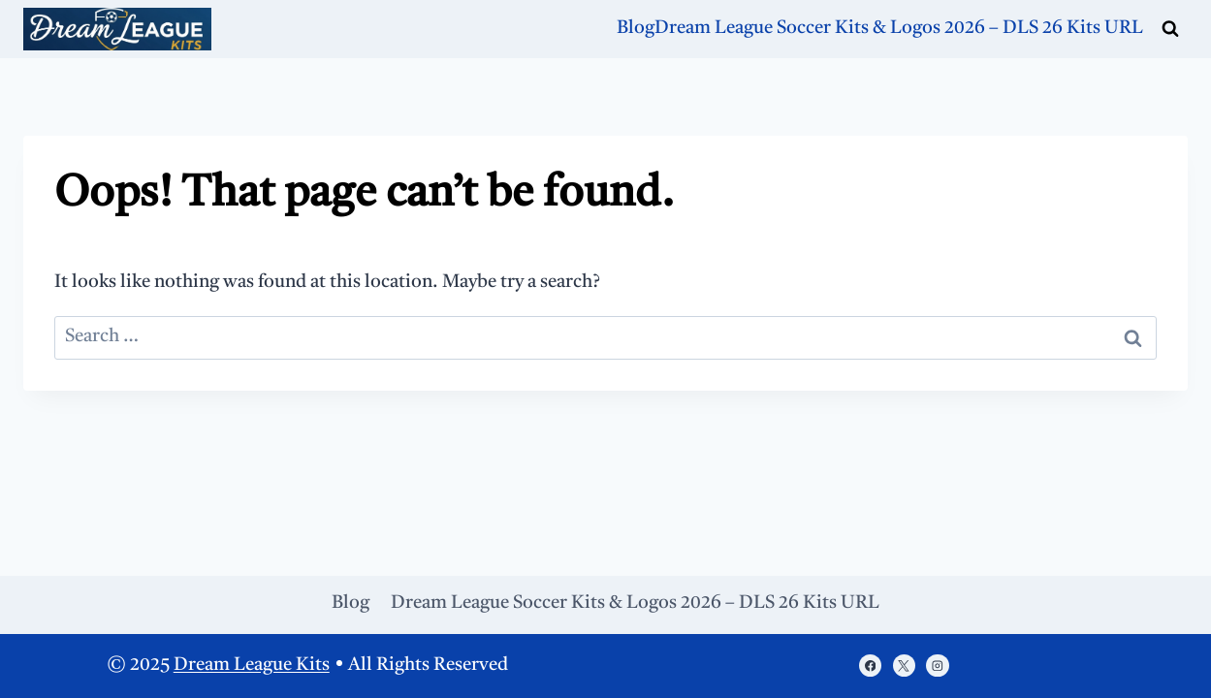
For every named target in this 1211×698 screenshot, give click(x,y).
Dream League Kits (252, 665)
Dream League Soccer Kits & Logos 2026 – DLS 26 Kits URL (898, 28)
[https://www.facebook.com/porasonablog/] (870, 665)
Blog (635, 28)
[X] (904, 665)
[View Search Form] (1170, 29)
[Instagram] (937, 665)
